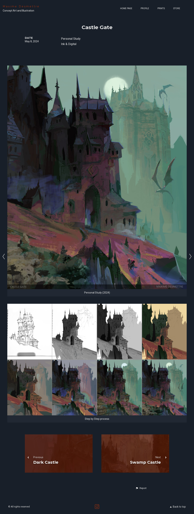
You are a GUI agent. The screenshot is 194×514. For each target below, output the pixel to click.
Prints (161, 8)
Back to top (178, 506)
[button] (141, 488)
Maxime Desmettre (21, 6)
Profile (145, 8)
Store (176, 8)
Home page (126, 8)
